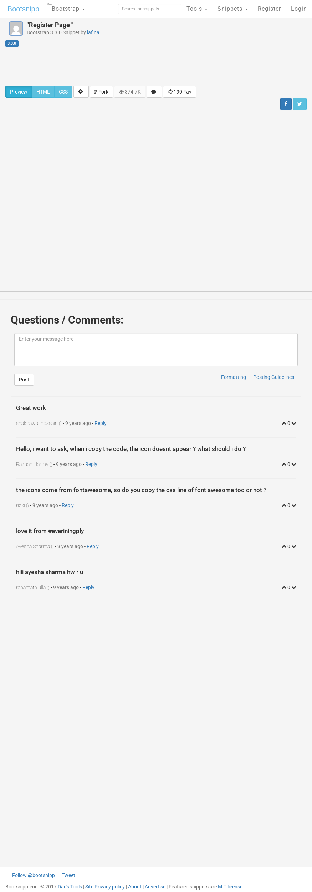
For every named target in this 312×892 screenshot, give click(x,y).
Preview (18, 92)
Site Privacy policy (105, 887)
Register (269, 8)
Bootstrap (66, 6)
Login (299, 8)
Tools (197, 8)
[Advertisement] (156, 66)
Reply (100, 423)
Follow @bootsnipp (33, 875)
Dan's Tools (70, 887)
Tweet (68, 875)
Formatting (233, 377)
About (135, 887)
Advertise (155, 887)
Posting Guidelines (273, 377)
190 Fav (179, 92)
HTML (43, 92)
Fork (101, 92)
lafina (93, 32)
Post (24, 379)
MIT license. (231, 887)
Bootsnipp (23, 9)
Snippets (233, 8)
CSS (63, 92)
